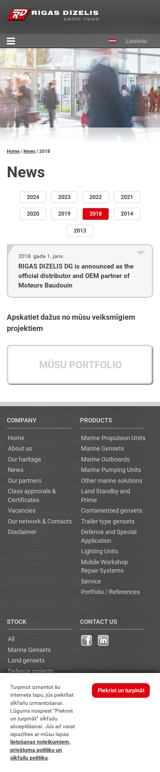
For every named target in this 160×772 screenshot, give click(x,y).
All (11, 639)
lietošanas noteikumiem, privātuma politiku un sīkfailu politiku (40, 750)
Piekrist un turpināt (121, 690)
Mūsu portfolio (80, 365)
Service (91, 581)
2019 (64, 214)
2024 (33, 197)
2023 (64, 197)
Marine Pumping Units (111, 470)
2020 (33, 214)
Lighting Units (99, 551)
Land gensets (26, 660)
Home (13, 151)
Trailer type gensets (107, 521)
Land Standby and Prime (105, 495)
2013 (80, 230)
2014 (127, 214)
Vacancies (22, 510)
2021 (127, 197)
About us (20, 448)
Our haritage (24, 459)
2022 (96, 197)
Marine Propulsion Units (113, 438)
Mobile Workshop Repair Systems (104, 566)
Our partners (25, 480)
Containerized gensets (111, 510)
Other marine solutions (111, 480)
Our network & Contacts (40, 521)
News (29, 151)
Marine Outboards (105, 459)
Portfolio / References (110, 592)
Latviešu (123, 41)
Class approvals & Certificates (32, 495)
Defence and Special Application (109, 536)
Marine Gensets (102, 448)
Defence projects (31, 671)
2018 (96, 214)
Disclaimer (22, 532)
